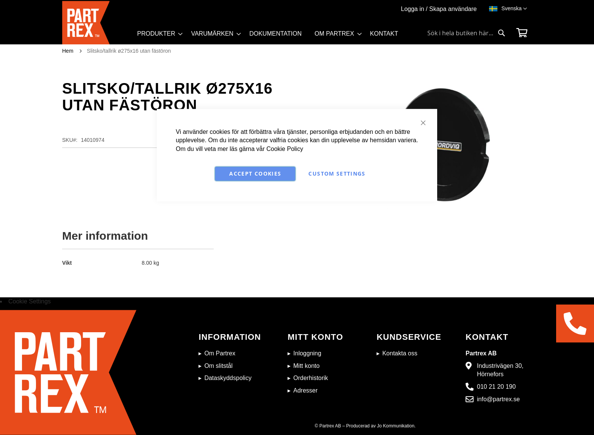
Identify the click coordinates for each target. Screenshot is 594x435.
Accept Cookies (255, 173)
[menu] (271, 36)
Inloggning (307, 353)
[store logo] (97, 22)
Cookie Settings (29, 301)
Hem (67, 51)
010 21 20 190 (496, 386)
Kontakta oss (399, 353)
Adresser (305, 390)
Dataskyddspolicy (228, 378)
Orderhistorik (310, 378)
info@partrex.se (498, 399)
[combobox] (466, 33)
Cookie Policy (284, 149)
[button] (514, 9)
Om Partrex (219, 353)
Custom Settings (336, 173)
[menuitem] (158, 33)
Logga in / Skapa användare (439, 9)
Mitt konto (306, 366)
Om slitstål (218, 366)
